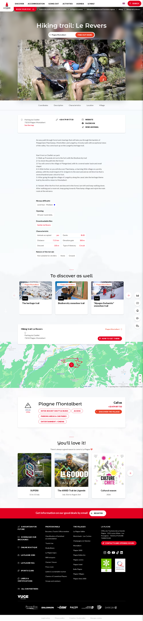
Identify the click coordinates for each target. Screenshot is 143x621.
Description (58, 105)
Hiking (122, 9)
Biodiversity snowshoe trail (71, 303)
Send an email (90, 127)
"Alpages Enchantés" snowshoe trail (104, 304)
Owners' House (51, 562)
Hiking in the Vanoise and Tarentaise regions (102, 9)
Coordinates (43, 105)
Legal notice (45, 618)
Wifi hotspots (50, 557)
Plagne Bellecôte (79, 555)
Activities (68, 4)
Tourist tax (49, 543)
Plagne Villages (78, 574)
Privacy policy (59, 618)
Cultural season (108, 490)
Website (87, 120)
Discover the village (109, 412)
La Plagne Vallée (79, 531)
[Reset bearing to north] (140, 382)
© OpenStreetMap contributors (128, 387)
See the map (29, 125)
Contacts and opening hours (119, 543)
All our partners (28, 589)
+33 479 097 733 (115, 406)
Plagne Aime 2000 (79, 579)
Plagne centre (78, 560)
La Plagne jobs (26, 555)
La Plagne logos (51, 553)
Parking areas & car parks (54, 416)
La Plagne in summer (77, 9)
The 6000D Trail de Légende (71, 490)
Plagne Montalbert (30, 284)
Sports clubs (26, 571)
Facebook (88, 123)
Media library (49, 548)
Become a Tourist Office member (57, 531)
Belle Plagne (77, 569)
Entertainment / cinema (52, 422)
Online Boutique (27, 547)
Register (98, 513)
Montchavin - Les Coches (82, 536)
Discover (19, 4)
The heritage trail (30, 303)
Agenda (80, 4)
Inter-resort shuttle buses (54, 411)
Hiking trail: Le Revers (133, 9)
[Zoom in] (140, 376)
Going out (53, 4)
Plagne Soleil (77, 564)
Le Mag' (91, 4)
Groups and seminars (53, 581)
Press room (49, 567)
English (123, 3)
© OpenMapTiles (113, 387)
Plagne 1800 (77, 550)
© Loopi (140, 387)
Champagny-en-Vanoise (81, 541)
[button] (128, 295)
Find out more (85, 35)
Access (77, 411)
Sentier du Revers (44, 225)
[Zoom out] (140, 379)
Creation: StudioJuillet (77, 618)
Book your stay (25, 9)
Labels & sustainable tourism (55, 572)
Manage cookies (96, 618)
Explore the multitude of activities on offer (54, 9)
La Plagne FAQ (26, 563)
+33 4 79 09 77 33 (64, 120)
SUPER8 (34, 490)
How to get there (111, 338)
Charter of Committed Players (56, 576)
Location (90, 105)
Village (102, 105)
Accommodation (36, 4)
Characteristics (75, 105)
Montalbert (77, 546)
